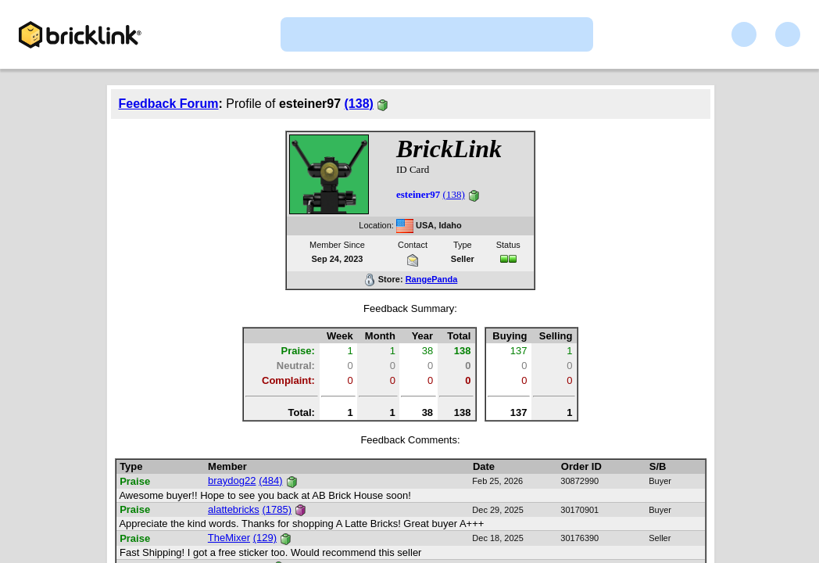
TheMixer (229, 537)
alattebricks (233, 509)
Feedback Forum (169, 103)
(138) (359, 103)
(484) (270, 480)
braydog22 (232, 480)
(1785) (276, 509)
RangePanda (432, 279)
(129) (265, 537)
